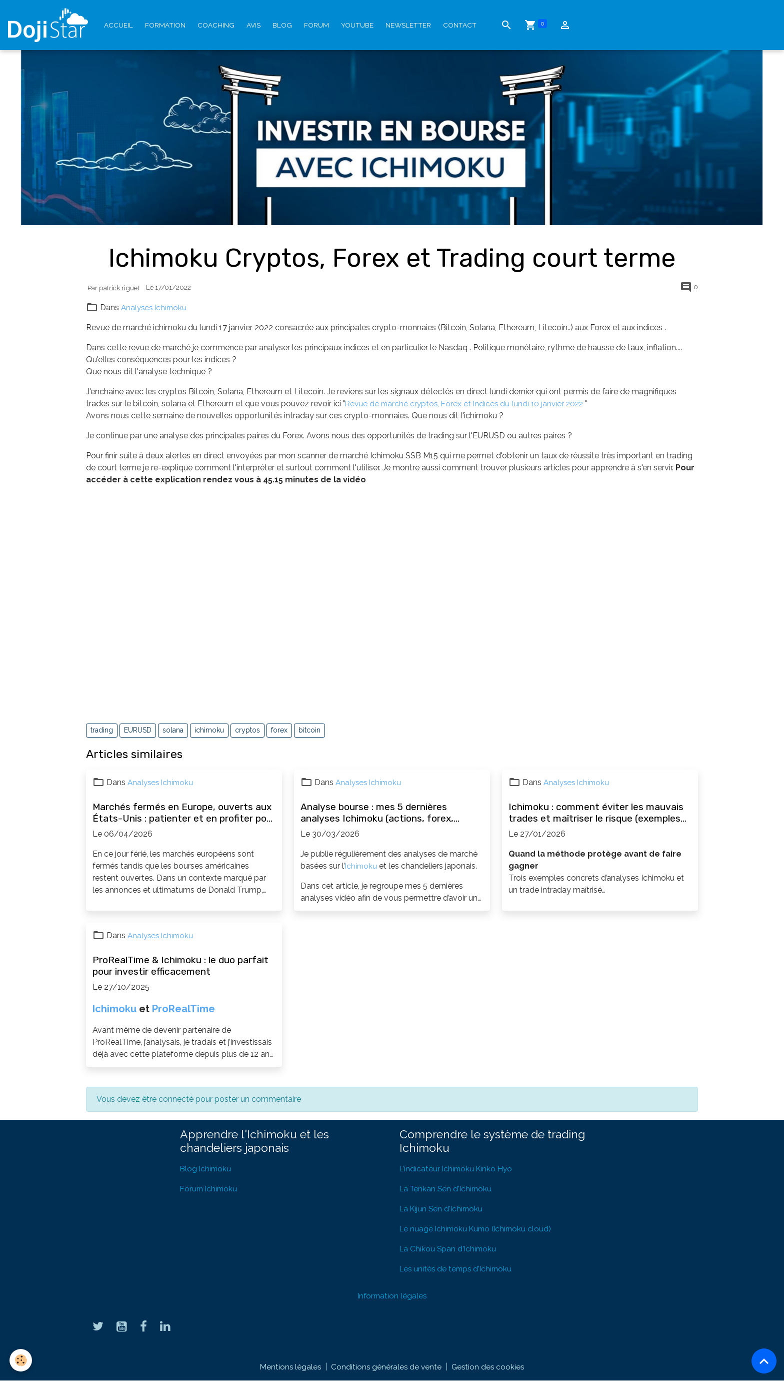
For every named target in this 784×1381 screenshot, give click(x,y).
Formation (165, 25)
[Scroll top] (764, 1360)
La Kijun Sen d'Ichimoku (443, 1208)
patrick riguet (119, 288)
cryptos (247, 730)
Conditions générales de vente (386, 1366)
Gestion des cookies (489, 1366)
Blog (282, 25)
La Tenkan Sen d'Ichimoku (448, 1188)
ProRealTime (183, 1009)
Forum (316, 25)
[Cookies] (21, 1360)
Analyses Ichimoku (155, 307)
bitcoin (309, 730)
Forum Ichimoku (210, 1188)
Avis (253, 25)
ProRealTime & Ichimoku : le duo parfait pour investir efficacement (180, 965)
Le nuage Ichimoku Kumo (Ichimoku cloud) (479, 1228)
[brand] (50, 25)
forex (279, 730)
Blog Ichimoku (206, 1168)
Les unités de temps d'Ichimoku (458, 1268)
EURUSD (138, 730)
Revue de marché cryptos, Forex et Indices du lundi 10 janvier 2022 (467, 403)
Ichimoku (361, 866)
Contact (459, 25)
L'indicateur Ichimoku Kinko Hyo (458, 1168)
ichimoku (209, 730)
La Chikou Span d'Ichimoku (449, 1248)
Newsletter (408, 25)
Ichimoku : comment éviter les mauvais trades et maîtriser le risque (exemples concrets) (596, 812)
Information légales (392, 1295)
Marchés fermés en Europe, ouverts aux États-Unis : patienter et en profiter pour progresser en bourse (184, 812)
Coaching (216, 25)
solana (173, 730)
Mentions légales (289, 1366)
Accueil (118, 25)
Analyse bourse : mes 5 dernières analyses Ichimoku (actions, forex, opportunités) (377, 812)
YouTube (357, 25)
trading (101, 730)
